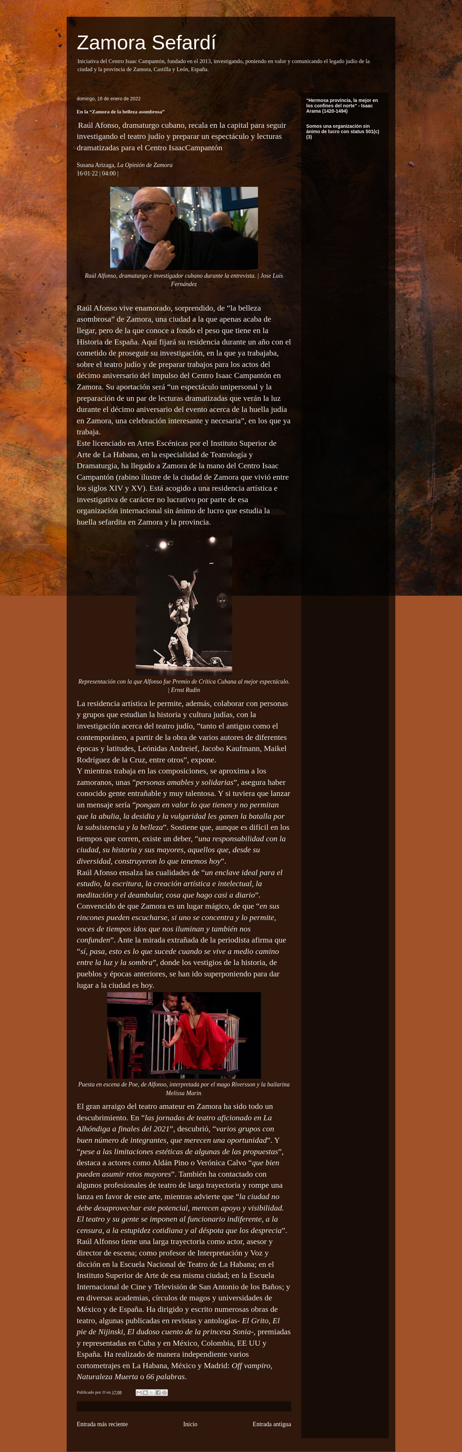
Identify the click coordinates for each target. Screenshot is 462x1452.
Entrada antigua (272, 1424)
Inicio (190, 1424)
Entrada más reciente (102, 1424)
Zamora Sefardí (146, 42)
